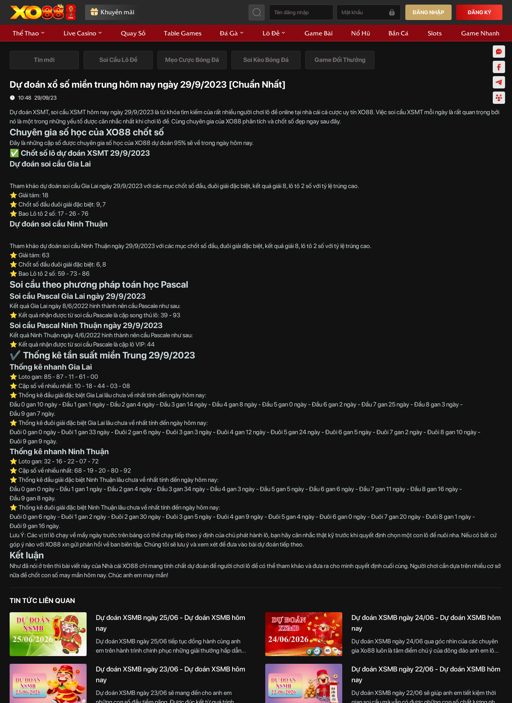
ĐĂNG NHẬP (428, 12)
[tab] (44, 60)
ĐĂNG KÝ (479, 12)
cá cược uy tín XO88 (347, 112)
